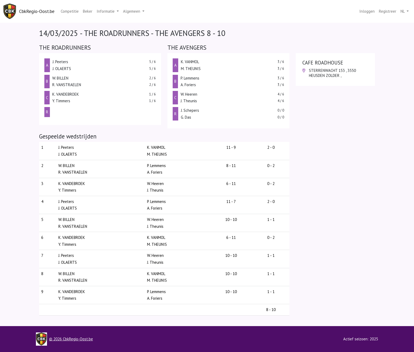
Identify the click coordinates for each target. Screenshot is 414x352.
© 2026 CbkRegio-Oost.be (71, 338)
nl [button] (403, 11)
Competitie (70, 11)
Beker (87, 11)
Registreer (387, 11)
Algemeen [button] (132, 11)
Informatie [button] (106, 11)
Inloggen (367, 11)
